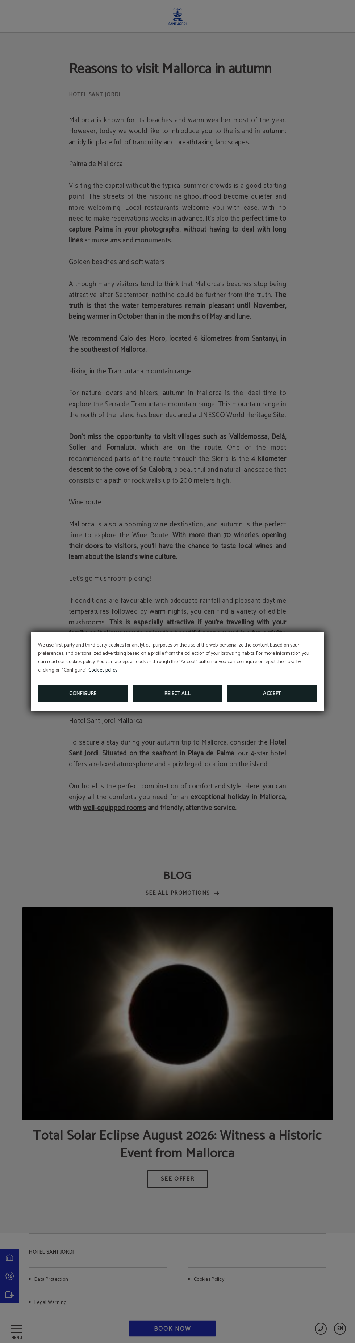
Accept (272, 694)
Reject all (177, 694)
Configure (83, 694)
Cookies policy (102, 670)
